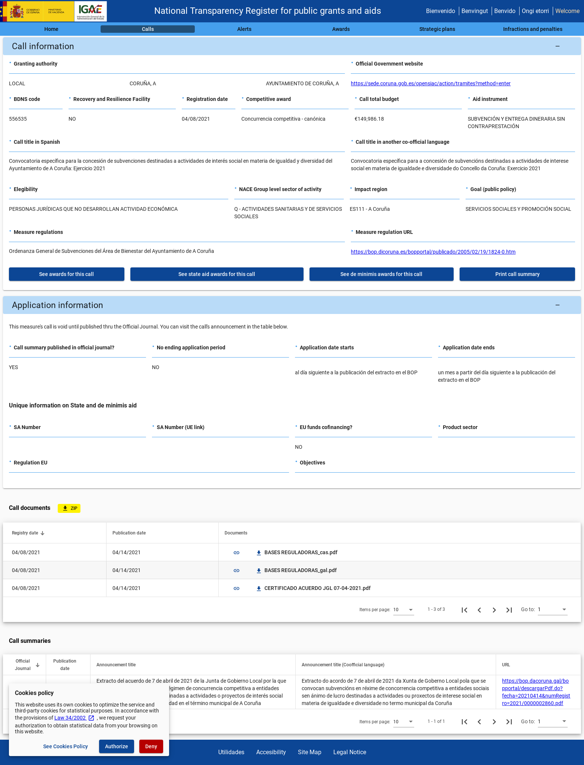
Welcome (567, 11)
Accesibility (271, 752)
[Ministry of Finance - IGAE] (57, 11)
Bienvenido (440, 11)
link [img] (236, 552)
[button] (292, 46)
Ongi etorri (535, 11)
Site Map (309, 752)
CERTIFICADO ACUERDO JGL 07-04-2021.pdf (313, 588)
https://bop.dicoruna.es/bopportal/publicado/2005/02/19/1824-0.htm (433, 252)
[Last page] (509, 609)
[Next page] (494, 609)
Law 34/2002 (74, 718)
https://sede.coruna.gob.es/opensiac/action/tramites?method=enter (431, 83)
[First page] (464, 609)
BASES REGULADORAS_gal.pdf (296, 570)
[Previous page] (479, 609)
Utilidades (231, 752)
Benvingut (474, 11)
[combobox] (403, 609)
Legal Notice (349, 752)
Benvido (504, 11)
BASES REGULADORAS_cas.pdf (296, 552)
